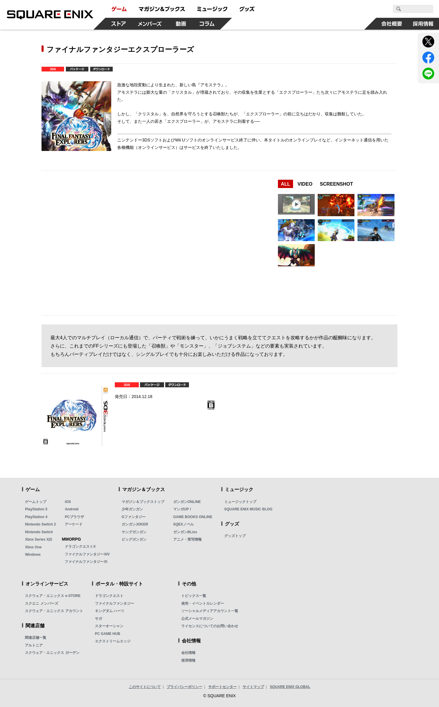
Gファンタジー (134, 517)
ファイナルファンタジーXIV (87, 554)
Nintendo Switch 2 (40, 524)
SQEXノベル (183, 524)
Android (71, 509)
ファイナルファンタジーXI (86, 562)
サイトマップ (253, 687)
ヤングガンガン (134, 532)
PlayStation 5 (36, 509)
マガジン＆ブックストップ (143, 502)
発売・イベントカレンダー (202, 603)
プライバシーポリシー (184, 687)
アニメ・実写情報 (187, 539)
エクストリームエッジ (113, 641)
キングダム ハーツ (109, 611)
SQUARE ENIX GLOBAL (290, 687)
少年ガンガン (132, 509)
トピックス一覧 (193, 596)
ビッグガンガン (134, 539)
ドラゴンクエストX (80, 546)
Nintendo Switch (39, 532)
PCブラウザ (74, 517)
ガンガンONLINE (187, 502)
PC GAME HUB (107, 634)
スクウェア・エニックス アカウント (54, 611)
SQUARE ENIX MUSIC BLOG (248, 509)
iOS (68, 502)
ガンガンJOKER (135, 524)
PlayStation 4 (36, 517)
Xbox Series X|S (38, 539)
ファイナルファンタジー (114, 603)
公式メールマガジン (197, 619)
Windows (33, 554)
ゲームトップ (35, 502)
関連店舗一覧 (35, 638)
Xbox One (33, 547)
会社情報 (188, 653)
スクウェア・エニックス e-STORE (52, 596)
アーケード (73, 524)
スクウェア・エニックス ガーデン (52, 653)
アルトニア (34, 645)
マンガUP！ (183, 509)
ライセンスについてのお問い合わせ (209, 626)
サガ (98, 619)
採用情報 (188, 660)
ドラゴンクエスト (109, 596)
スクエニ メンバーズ (41, 603)
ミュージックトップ (240, 502)
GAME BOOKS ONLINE (192, 517)
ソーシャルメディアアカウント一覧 (209, 611)
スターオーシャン (109, 626)
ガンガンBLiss (185, 532)
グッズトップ (235, 536)
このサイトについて (145, 687)
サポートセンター (222, 687)
